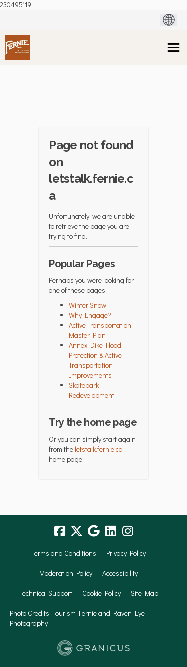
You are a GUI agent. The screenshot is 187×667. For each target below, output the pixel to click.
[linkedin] (111, 531)
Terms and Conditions (63, 553)
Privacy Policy (126, 553)
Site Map (144, 593)
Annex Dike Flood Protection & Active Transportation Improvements (95, 360)
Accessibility (120, 573)
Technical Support (45, 593)
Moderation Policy (65, 573)
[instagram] (128, 531)
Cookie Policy (101, 593)
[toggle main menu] (173, 47)
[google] (94, 531)
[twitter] (77, 531)
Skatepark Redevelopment (91, 390)
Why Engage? (90, 315)
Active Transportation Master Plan (100, 330)
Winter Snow (87, 305)
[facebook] (60, 531)
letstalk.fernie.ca (99, 449)
